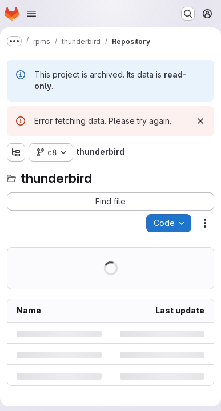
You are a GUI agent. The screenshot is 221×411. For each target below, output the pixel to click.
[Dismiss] (200, 121)
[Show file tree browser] (16, 152)
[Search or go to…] (188, 14)
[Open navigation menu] (31, 14)
